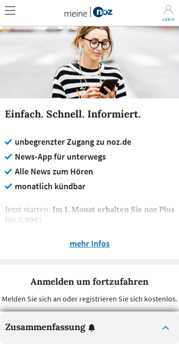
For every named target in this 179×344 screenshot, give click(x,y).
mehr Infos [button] (90, 243)
